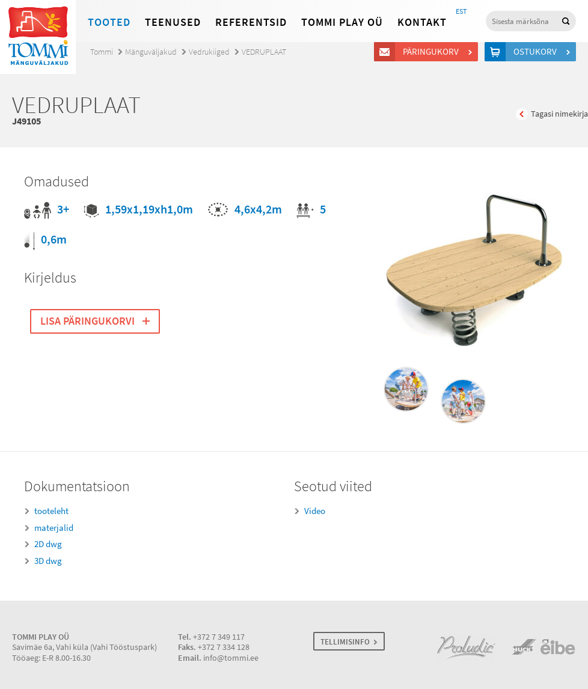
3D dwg (48, 561)
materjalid (53, 528)
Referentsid (251, 22)
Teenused (173, 22)
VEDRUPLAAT (264, 52)
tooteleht (51, 511)
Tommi (101, 52)
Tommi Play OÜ (342, 22)
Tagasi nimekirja (559, 114)
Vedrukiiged (209, 52)
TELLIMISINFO (345, 642)
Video (314, 511)
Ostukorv (537, 52)
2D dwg (48, 544)
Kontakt (422, 22)
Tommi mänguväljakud (38, 37)
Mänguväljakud (151, 52)
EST (461, 11)
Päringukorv (432, 52)
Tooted (109, 22)
